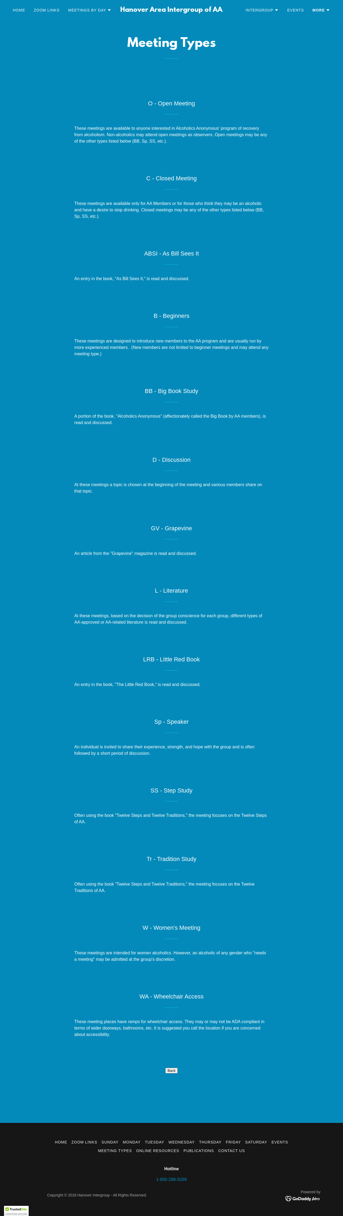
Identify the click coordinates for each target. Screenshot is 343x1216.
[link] (172, 10)
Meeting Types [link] (115, 1151)
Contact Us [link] (231, 1151)
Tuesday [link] (154, 1142)
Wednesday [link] (182, 1142)
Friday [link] (233, 1142)
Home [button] (61, 1142)
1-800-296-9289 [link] (171, 1179)
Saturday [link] (256, 1142)
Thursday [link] (210, 1142)
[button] (89, 10)
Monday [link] (131, 1142)
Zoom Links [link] (46, 10)
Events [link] (295, 10)
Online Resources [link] (157, 1151)
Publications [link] (199, 1151)
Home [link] (19, 10)
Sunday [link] (110, 1142)
